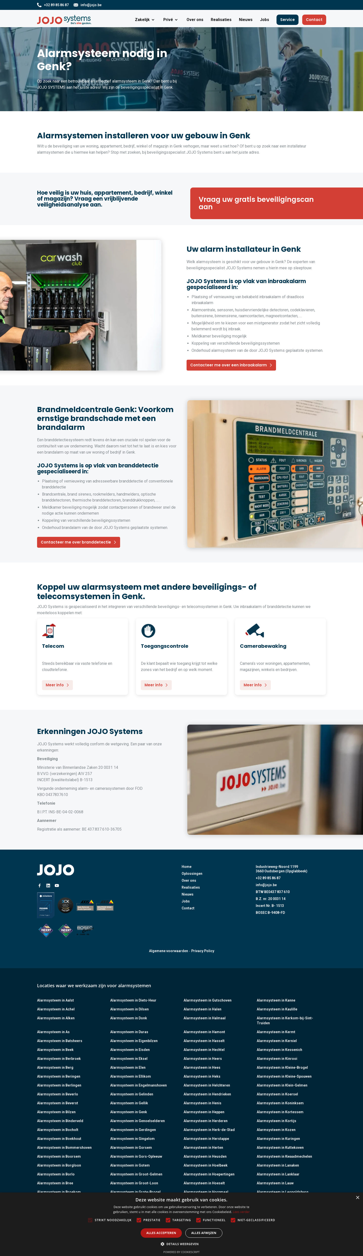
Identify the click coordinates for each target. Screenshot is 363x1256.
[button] (145, 19)
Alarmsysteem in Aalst (55, 1000)
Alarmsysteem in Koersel (277, 1094)
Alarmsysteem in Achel (56, 1009)
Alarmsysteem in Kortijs (276, 1121)
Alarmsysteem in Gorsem (131, 1148)
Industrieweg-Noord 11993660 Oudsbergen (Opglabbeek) (281, 869)
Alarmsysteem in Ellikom (130, 1076)
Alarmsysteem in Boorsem (59, 1156)
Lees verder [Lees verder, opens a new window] (241, 1212)
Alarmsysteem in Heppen (204, 1112)
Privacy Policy (202, 951)
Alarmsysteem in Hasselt (204, 1041)
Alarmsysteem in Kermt (276, 1032)
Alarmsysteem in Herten (203, 1148)
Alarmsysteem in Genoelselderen (137, 1121)
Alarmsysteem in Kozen (276, 1130)
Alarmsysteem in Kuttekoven (280, 1148)
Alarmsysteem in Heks (202, 1076)
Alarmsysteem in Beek (55, 1050)
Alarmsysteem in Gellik (129, 1103)
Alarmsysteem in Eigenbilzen (134, 1041)
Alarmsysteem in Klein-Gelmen (282, 1085)
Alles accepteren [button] (161, 1233)
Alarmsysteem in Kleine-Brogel (282, 1067)
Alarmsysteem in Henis (202, 1103)
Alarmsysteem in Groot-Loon (134, 1183)
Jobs (186, 901)
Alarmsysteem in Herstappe (206, 1139)
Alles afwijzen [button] (203, 1233)
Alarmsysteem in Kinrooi (277, 1059)
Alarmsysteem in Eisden (130, 1050)
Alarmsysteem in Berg (55, 1067)
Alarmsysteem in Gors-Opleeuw (136, 1156)
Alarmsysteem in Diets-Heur (133, 1000)
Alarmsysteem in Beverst (57, 1103)
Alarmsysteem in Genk (128, 1112)
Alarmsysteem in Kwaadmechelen (284, 1156)
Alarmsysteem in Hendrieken (207, 1094)
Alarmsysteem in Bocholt (57, 1130)
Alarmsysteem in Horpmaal (206, 1192)
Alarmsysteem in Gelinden (131, 1094)
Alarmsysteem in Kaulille (277, 1009)
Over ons (189, 880)
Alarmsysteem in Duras (129, 1032)
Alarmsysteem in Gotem (130, 1165)
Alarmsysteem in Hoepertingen (209, 1174)
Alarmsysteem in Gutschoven (208, 1000)
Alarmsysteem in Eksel (129, 1059)
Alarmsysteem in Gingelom (132, 1139)
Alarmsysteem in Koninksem (280, 1103)
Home (187, 867)
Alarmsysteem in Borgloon (59, 1165)
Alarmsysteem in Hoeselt (204, 1183)
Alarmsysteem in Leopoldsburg (282, 1192)
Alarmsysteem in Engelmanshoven (138, 1085)
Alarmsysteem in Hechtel (204, 1050)
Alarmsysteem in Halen (202, 1009)
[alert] (181, 1224)
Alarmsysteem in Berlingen (59, 1085)
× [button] (357, 1198)
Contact (314, 19)
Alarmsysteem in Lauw (275, 1183)
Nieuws (187, 894)
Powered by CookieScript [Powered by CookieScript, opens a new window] (181, 1252)
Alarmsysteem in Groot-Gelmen (136, 1174)
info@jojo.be (266, 885)
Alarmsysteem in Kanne (276, 1000)
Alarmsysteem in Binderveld (60, 1121)
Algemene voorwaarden (168, 951)
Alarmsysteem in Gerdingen (133, 1130)
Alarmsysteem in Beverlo (57, 1094)
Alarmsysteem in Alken (56, 1018)
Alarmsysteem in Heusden (205, 1156)
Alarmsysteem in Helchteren (207, 1085)
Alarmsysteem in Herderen (206, 1121)
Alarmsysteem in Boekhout (59, 1139)
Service (287, 19)
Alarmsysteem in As (53, 1032)
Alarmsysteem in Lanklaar (278, 1174)
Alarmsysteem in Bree (55, 1183)
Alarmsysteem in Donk (128, 1018)
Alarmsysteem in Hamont (204, 1032)
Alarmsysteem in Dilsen (129, 1009)
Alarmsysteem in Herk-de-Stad (209, 1130)
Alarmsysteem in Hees (202, 1067)
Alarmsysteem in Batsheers (59, 1041)
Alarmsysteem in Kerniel (277, 1041)
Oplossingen (192, 874)
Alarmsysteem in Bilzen (56, 1112)
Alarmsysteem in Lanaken (278, 1165)
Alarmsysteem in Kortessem (280, 1112)
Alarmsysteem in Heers (203, 1059)
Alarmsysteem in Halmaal (205, 1018)
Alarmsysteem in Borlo (56, 1174)
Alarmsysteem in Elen (128, 1067)
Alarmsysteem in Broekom (59, 1192)
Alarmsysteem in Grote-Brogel (135, 1192)
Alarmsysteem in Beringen (58, 1076)
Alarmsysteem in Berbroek (59, 1059)
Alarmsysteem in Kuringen (278, 1139)
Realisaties (191, 887)
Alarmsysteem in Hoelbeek (206, 1165)
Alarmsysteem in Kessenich (279, 1050)
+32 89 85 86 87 (268, 878)
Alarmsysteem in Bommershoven (64, 1148)
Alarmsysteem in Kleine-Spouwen (284, 1076)
